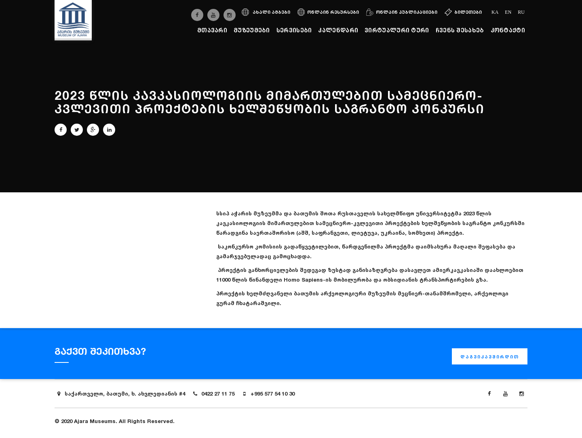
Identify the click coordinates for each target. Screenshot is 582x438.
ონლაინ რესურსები (328, 12)
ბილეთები (463, 12)
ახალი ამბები (266, 12)
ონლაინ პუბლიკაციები (401, 12)
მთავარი (212, 30)
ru (521, 12)
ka (494, 12)
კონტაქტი (508, 30)
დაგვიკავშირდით (489, 357)
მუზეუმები (252, 30)
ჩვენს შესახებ (460, 30)
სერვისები (294, 30)
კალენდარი (338, 30)
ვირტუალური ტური (397, 30)
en (508, 12)
